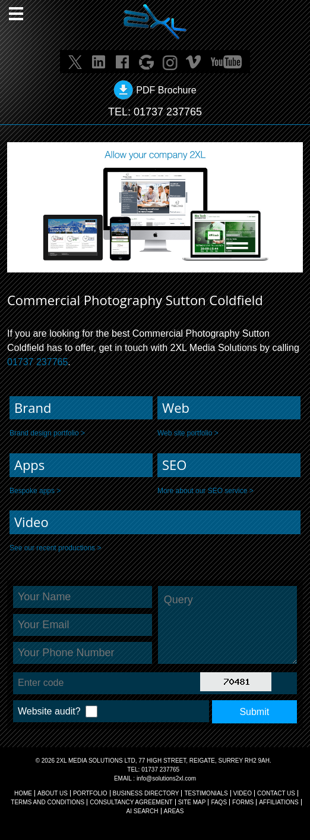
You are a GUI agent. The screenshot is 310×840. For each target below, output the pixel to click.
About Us (52, 793)
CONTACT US (276, 793)
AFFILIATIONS (279, 802)
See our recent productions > (55, 548)
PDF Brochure (166, 90)
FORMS (243, 802)
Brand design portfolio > (47, 433)
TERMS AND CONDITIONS (47, 802)
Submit (254, 712)
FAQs (219, 802)
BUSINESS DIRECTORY (146, 793)
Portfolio (90, 793)
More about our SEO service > (205, 491)
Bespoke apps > (35, 491)
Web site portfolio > (188, 433)
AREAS (174, 811)
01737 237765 (168, 112)
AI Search (142, 811)
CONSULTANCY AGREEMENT (131, 802)
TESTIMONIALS (205, 793)
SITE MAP (192, 802)
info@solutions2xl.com (166, 778)
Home (23, 793)
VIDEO (242, 793)
